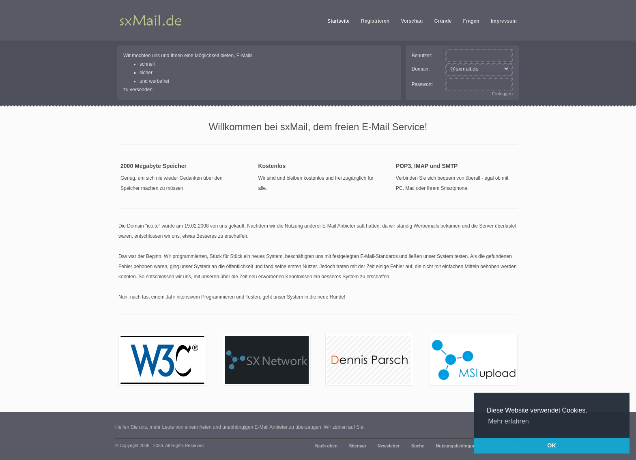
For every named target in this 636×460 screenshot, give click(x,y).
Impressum (504, 21)
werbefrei (159, 81)
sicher (146, 72)
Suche (417, 445)
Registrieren (375, 21)
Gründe (443, 21)
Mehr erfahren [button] (508, 421)
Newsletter (389, 445)
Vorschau (412, 21)
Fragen (471, 21)
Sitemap (357, 445)
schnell (147, 64)
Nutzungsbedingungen (459, 445)
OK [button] (551, 445)
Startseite (338, 21)
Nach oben (326, 445)
